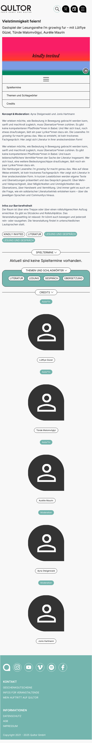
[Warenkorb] (65, 8)
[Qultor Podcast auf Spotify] (51, 667)
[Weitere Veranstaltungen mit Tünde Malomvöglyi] (46, 402)
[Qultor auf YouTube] (28, 667)
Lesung (34, 278)
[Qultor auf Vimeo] (40, 667)
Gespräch (51, 278)
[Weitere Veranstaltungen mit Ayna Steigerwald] (46, 542)
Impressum (10, 726)
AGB (5, 721)
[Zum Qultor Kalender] (74, 8)
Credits (45, 292)
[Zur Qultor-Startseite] (6, 667)
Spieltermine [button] (14, 87)
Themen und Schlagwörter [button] (22, 95)
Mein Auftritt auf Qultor (20, 697)
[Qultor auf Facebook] (63, 667)
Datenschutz (12, 716)
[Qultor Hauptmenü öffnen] (82, 8)
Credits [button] (11, 103)
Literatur (16, 278)
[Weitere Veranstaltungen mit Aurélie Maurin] (46, 472)
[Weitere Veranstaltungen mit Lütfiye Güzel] (46, 331)
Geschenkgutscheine (17, 687)
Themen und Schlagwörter (45, 270)
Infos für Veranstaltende (21, 692)
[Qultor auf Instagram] (17, 667)
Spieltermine (44, 252)
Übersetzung (73, 278)
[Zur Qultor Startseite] (16, 9)
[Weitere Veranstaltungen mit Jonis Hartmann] (46, 612)
